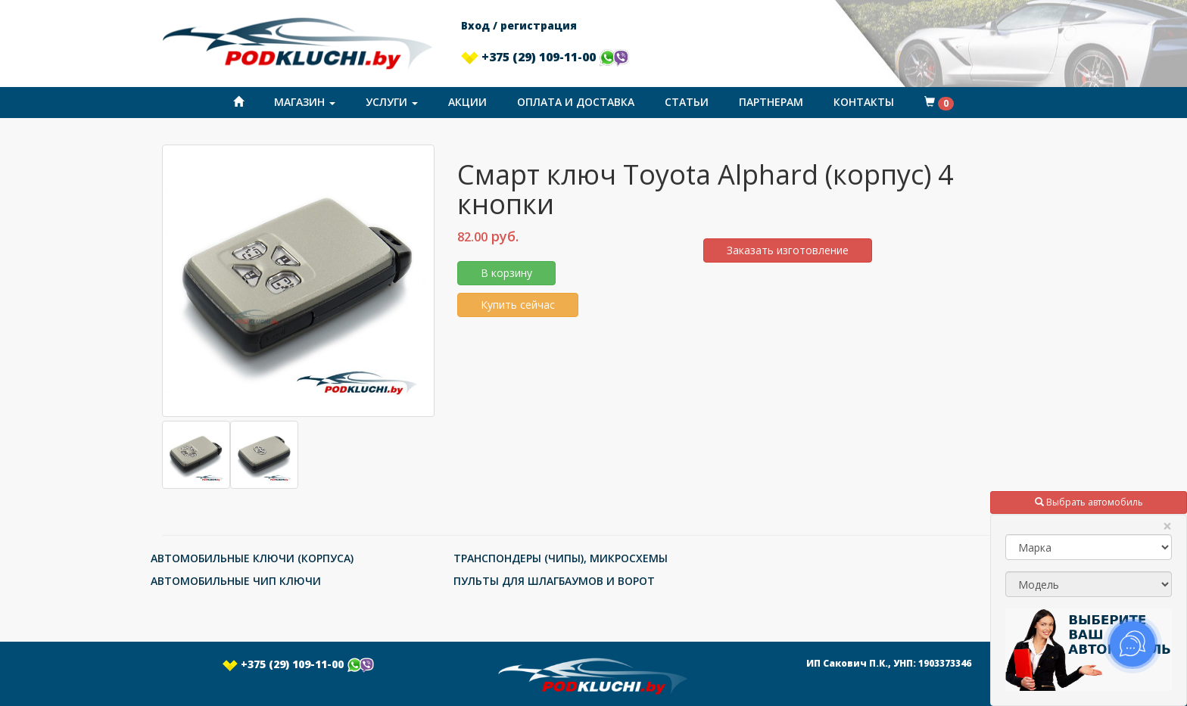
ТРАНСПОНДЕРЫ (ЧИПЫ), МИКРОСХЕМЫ (560, 558)
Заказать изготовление (788, 250)
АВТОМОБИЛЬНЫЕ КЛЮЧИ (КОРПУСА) (252, 558)
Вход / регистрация (519, 25)
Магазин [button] (304, 102)
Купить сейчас (518, 304)
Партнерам (771, 102)
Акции (467, 102)
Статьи (687, 102)
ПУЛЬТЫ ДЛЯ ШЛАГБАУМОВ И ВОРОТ (554, 581)
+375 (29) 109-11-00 (545, 56)
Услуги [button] (392, 102)
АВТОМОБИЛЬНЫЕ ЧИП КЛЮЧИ (236, 581)
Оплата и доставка (575, 102)
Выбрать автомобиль (1089, 502)
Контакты (863, 102)
